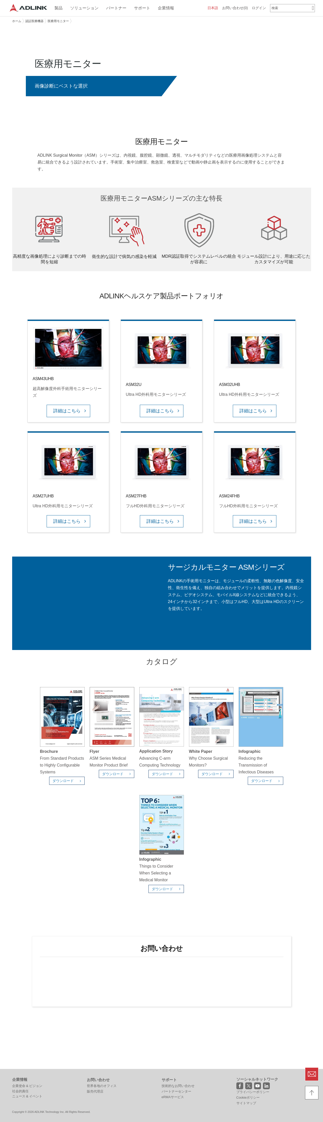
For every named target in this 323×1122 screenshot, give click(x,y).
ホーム (16, 21)
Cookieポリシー (248, 1063)
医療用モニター (58, 21)
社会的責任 (20, 1057)
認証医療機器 (34, 21)
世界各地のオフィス (102, 1051)
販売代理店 (95, 1057)
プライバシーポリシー (252, 1057)
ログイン (259, 8)
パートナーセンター (176, 1057)
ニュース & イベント (27, 1062)
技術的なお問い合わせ (178, 1051)
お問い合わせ (235, 8)
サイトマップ (246, 1069)
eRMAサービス (173, 1062)
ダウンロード (68, 781)
